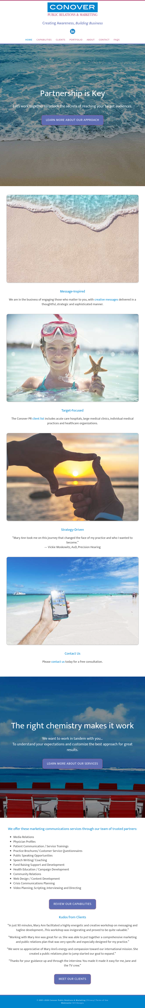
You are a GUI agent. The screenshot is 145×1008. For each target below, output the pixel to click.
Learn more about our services (72, 763)
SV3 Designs (78, 1003)
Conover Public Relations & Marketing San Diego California (72, 9)
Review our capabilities (72, 904)
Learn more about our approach (72, 120)
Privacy (90, 1000)
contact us (58, 661)
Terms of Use (102, 1000)
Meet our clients (72, 979)
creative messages (106, 299)
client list (38, 418)
